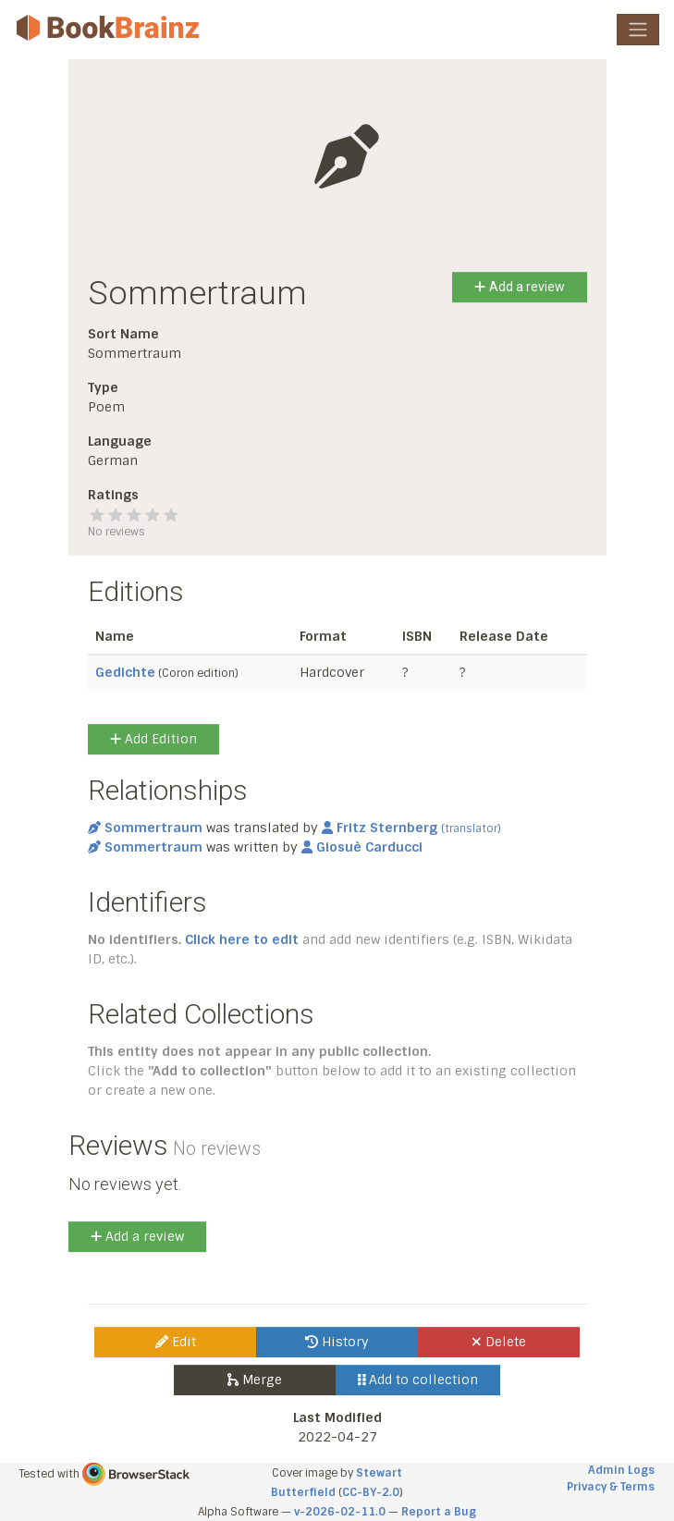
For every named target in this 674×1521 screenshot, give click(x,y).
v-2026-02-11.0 (340, 1511)
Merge (254, 1379)
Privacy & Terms (611, 1486)
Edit (175, 1341)
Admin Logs (621, 1470)
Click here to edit (242, 939)
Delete (499, 1341)
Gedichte (125, 672)
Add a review (519, 286)
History (337, 1341)
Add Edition (153, 738)
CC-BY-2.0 (370, 1492)
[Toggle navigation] (638, 29)
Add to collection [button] (418, 1379)
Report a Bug (438, 1511)
